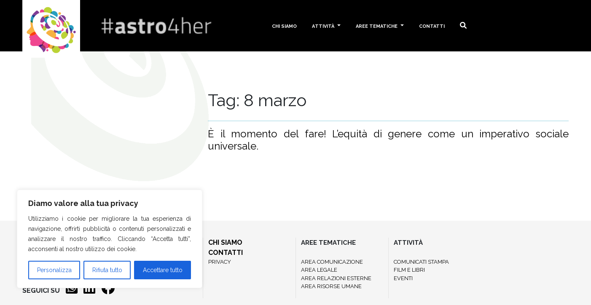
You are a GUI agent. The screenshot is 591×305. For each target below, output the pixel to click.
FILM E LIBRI (409, 270)
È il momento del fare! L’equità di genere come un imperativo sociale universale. (388, 140)
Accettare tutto (163, 270)
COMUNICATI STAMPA (421, 262)
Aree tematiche (377, 25)
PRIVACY (219, 262)
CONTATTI (225, 253)
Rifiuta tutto (107, 270)
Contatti (432, 25)
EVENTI (403, 278)
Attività (324, 25)
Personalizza (54, 270)
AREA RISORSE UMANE (331, 286)
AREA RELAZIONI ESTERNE (336, 278)
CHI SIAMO (225, 242)
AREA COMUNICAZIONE (332, 262)
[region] (109, 239)
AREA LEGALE (319, 270)
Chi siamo (284, 25)
